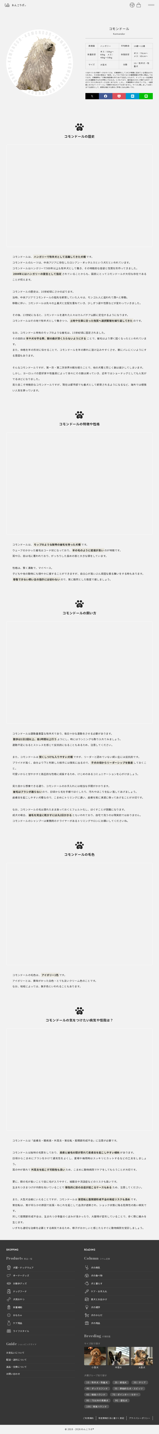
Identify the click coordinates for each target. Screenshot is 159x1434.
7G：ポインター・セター (125, 1394)
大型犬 (103, 64)
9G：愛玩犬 (121, 1400)
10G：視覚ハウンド (96, 1406)
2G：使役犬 (121, 1382)
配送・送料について (16, 1359)
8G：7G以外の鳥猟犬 (97, 1400)
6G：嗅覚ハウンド (95, 1394)
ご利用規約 (88, 1418)
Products (19, 1258)
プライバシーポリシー (139, 1418)
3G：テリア (140, 1382)
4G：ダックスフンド (97, 1388)
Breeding (97, 1335)
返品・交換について (16, 1367)
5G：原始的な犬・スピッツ (129, 1388)
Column (97, 1258)
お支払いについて (15, 1352)
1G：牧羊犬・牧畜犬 (141, 65)
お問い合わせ (13, 1374)
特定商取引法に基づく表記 (111, 1418)
